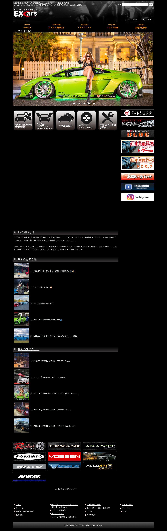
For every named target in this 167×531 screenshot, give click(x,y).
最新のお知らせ (27, 259)
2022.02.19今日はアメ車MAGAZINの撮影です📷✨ (52, 271)
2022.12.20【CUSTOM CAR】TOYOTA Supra (50, 361)
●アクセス (147, 19)
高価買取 (19, 515)
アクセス (125, 508)
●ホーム (134, 19)
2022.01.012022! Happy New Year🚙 (46, 320)
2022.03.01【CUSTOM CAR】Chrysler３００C (50, 410)
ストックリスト (57, 514)
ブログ (89, 511)
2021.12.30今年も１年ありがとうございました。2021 (53, 336)
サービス (19, 508)
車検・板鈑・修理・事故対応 (98, 508)
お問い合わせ (92, 515)
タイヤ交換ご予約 (94, 505)
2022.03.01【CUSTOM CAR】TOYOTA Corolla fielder (53, 426)
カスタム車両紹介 (58, 510)
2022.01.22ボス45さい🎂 (41, 287)
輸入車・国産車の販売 (25, 511)
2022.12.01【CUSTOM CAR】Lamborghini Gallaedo (54, 393)
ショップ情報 (127, 505)
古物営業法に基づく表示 (65, 489)
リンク (124, 511)
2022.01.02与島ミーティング (42, 303)
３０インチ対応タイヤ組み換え (63, 517)
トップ (18, 505)
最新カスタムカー (28, 349)
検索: (119, 4)
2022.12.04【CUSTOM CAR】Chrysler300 (48, 377)
